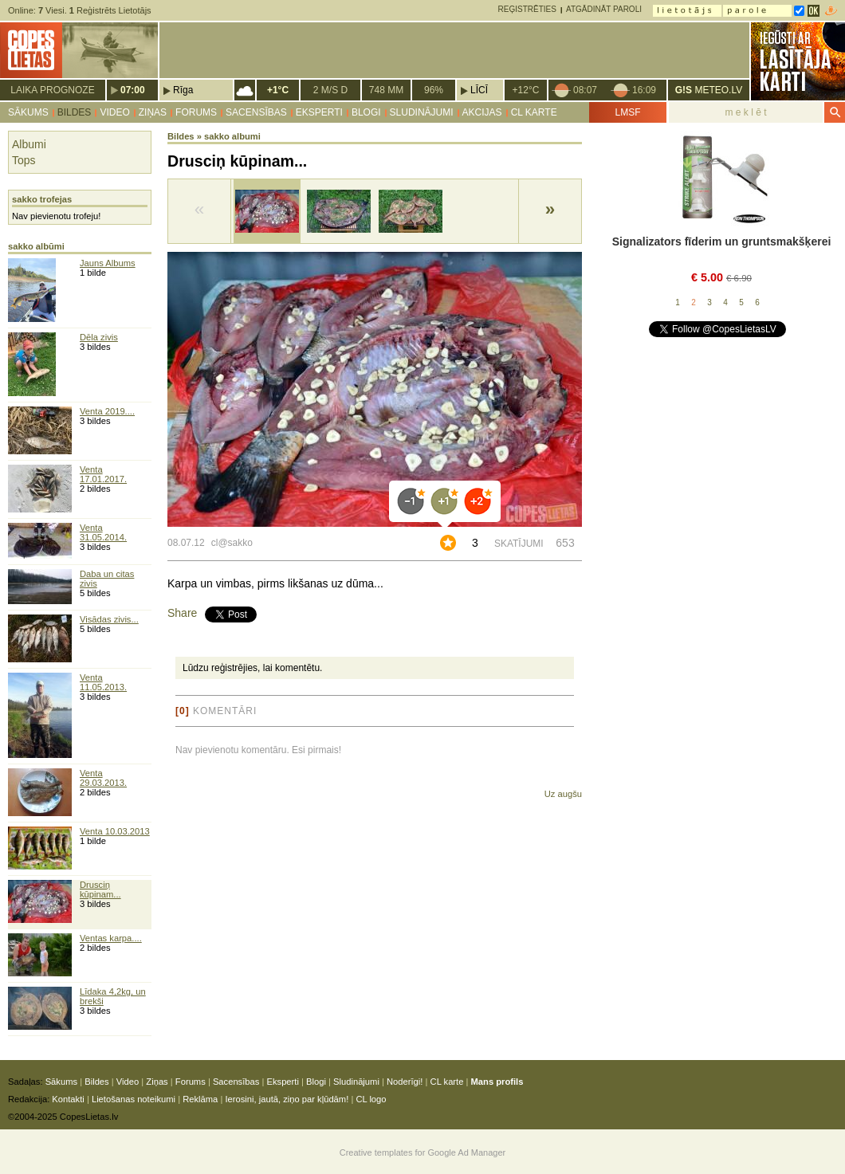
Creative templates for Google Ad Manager (423, 1152)
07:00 (132, 90)
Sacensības (256, 112)
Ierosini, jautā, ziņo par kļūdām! (286, 1099)
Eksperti (319, 112)
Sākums (28, 112)
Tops (24, 160)
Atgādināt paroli (604, 9)
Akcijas (482, 112)
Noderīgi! (404, 1081)
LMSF (627, 112)
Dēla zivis (99, 337)
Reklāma (200, 1099)
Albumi (29, 144)
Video (114, 112)
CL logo (371, 1099)
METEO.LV (708, 90)
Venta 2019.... (107, 411)
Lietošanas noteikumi (133, 1099)
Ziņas (153, 112)
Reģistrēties (527, 9)
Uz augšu (563, 794)
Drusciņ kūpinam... (100, 889)
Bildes (74, 112)
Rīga (183, 90)
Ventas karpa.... (111, 938)
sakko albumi (232, 136)
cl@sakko (232, 542)
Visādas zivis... (109, 619)
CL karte (534, 112)
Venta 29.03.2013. (103, 777)
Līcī (479, 90)
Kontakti (68, 1099)
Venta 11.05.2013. (103, 682)
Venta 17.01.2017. (103, 474)
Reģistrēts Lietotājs (110, 10)
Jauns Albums (108, 263)
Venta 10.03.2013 (115, 831)
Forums (196, 112)
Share (182, 613)
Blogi (366, 112)
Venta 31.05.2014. (103, 532)
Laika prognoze (52, 90)
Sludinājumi (422, 112)
